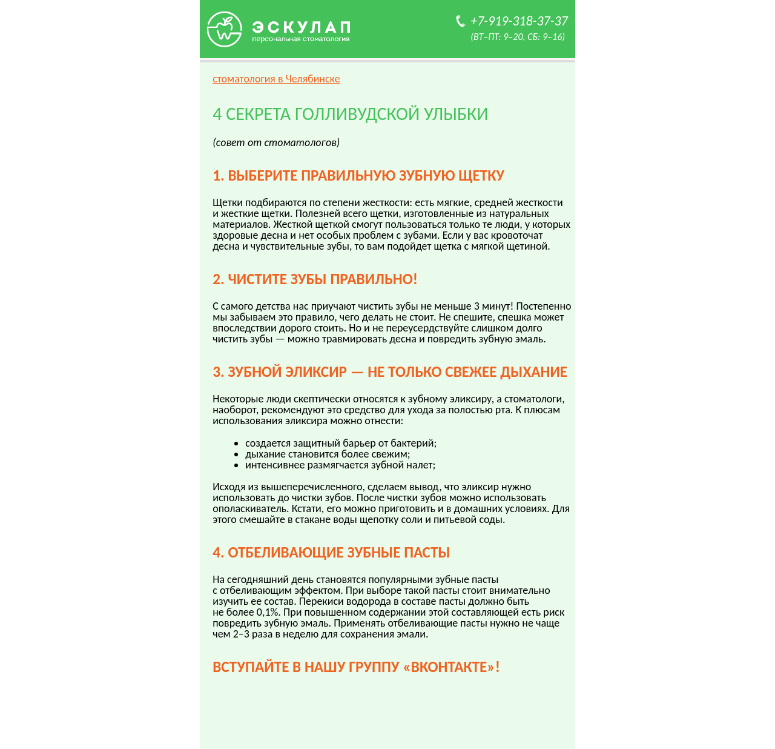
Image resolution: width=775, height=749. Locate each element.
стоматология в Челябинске (276, 78)
